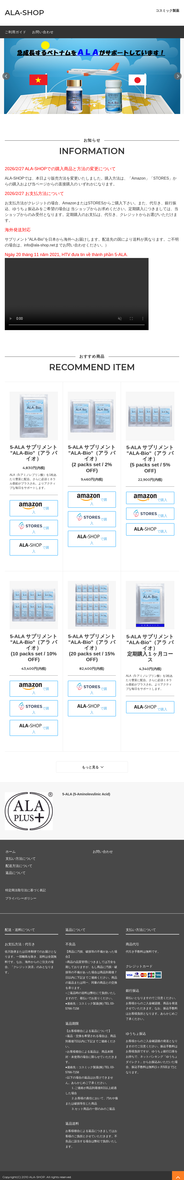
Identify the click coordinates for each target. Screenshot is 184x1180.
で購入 (33, 508)
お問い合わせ (43, 32)
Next (178, 76)
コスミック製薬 (167, 11)
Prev (6, 76)
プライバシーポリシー (21, 896)
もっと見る (93, 766)
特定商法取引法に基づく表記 (26, 889)
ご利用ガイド (15, 32)
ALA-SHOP (24, 13)
